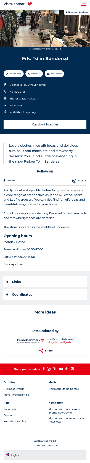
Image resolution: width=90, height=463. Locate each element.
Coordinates (19, 295)
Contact (9, 415)
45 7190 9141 (17, 91)
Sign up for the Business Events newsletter (64, 411)
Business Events (14, 389)
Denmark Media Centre (64, 389)
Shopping (29, 112)
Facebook (16, 105)
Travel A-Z (10, 409)
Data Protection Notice (45, 445)
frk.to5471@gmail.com (24, 98)
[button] (61, 4)
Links (13, 282)
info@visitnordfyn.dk (59, 342)
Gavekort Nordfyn (45, 124)
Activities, (16, 112)
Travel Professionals (16, 394)
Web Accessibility (15, 421)
